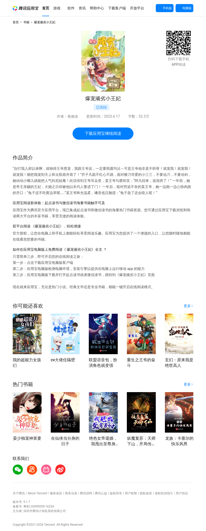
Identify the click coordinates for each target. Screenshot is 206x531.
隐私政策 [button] (146, 493)
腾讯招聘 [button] (86, 493)
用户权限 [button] (131, 493)
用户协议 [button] (182, 493)
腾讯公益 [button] (101, 493)
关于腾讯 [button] (19, 493)
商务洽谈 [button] (71, 493)
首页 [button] (16, 22)
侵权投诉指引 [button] (164, 493)
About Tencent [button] (37, 493)
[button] (26, 8)
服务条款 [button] (56, 493)
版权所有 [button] (116, 493)
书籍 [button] (26, 22)
